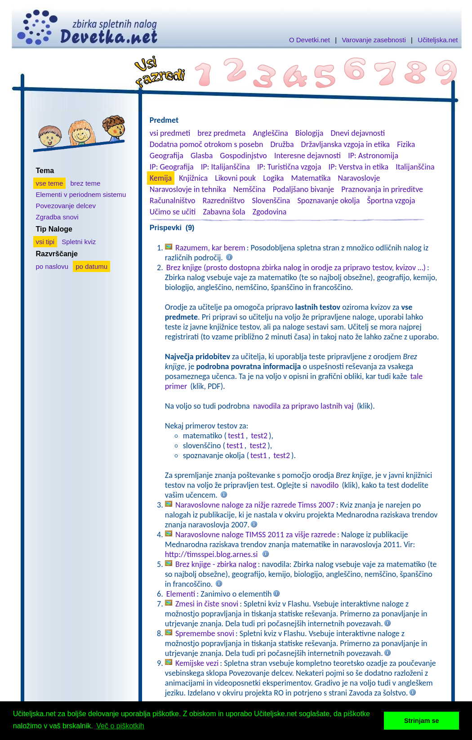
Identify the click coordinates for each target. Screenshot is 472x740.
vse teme (49, 183)
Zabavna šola (224, 212)
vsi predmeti (170, 133)
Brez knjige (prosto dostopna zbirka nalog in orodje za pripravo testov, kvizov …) (296, 267)
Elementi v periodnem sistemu (81, 194)
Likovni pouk (235, 178)
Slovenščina (271, 200)
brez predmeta (221, 133)
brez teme (86, 183)
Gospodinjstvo (243, 155)
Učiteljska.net (438, 40)
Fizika (406, 144)
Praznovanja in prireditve (382, 189)
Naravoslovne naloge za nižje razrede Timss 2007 (255, 505)
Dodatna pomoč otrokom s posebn (206, 144)
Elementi (181, 594)
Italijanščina (415, 167)
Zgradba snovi (57, 217)
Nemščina (249, 189)
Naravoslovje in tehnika (188, 189)
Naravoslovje (359, 178)
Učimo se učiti (173, 212)
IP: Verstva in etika (358, 167)
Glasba (202, 155)
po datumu (91, 266)
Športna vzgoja (391, 200)
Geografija (166, 155)
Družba (282, 144)
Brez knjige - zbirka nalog (216, 564)
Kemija (161, 178)
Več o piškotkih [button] (120, 726)
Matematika (311, 178)
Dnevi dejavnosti (358, 133)
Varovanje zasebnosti (373, 40)
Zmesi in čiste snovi (206, 604)
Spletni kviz (79, 241)
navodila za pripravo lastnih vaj (303, 406)
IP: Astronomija (373, 155)
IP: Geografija (172, 167)
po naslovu (52, 266)
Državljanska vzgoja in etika (345, 144)
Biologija (309, 133)
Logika (273, 178)
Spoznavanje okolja (329, 200)
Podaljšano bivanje (303, 189)
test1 (236, 436)
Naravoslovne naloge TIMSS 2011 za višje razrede (255, 534)
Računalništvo (173, 200)
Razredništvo (223, 200)
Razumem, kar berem (210, 248)
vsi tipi (45, 241)
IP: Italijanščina (225, 167)
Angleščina (270, 133)
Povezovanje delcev (66, 206)
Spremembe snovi (204, 633)
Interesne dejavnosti (307, 155)
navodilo (324, 485)
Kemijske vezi (196, 663)
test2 (259, 436)
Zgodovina (269, 212)
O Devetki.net (309, 40)
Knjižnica (193, 178)
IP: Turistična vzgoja (289, 167)
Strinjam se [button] (421, 720)
